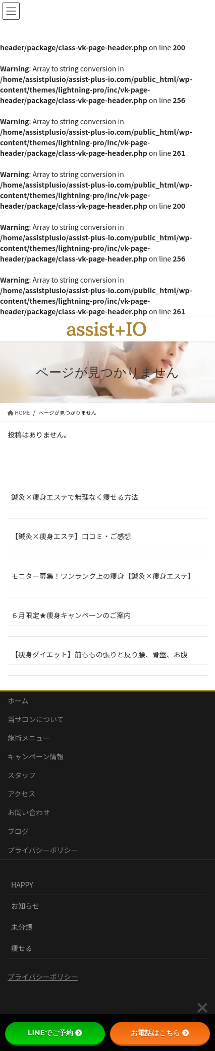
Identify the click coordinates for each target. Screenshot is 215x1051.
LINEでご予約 (55, 1032)
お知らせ (25, 906)
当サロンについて (36, 719)
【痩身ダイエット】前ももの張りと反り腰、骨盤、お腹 (99, 654)
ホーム (18, 700)
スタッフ (22, 775)
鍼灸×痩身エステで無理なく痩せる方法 (74, 497)
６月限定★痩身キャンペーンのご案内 (71, 615)
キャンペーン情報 (36, 756)
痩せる (21, 948)
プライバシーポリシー (43, 850)
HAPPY (22, 885)
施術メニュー (29, 738)
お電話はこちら (160, 1032)
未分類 (21, 927)
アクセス (21, 794)
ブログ (18, 831)
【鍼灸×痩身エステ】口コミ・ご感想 (71, 536)
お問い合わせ (29, 812)
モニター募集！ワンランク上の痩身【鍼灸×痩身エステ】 (103, 576)
